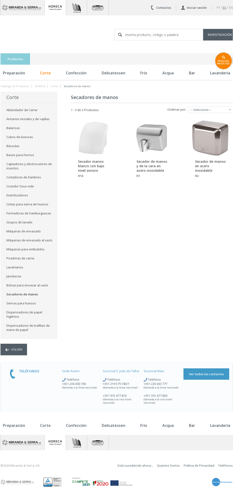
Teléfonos (225, 465)
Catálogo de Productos (14, 86)
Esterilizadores (17, 195)
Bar (192, 73)
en (231, 7)
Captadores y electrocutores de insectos (29, 166)
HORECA (40, 86)
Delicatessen (113, 73)
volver (13, 349)
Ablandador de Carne (21, 110)
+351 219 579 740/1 (116, 384)
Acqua (168, 73)
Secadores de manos (77, 86)
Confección (76, 73)
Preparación (14, 73)
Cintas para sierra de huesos (27, 204)
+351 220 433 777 (155, 384)
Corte (45, 73)
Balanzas (13, 128)
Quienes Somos (168, 465)
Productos (15, 59)
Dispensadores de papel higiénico (24, 314)
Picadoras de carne (20, 258)
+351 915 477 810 (115, 395)
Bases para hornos (20, 155)
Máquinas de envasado (23, 231)
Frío (143, 73)
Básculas (12, 146)
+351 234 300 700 (74, 384)
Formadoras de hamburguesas (28, 213)
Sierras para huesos (21, 303)
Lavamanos (14, 267)
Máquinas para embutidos (25, 249)
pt (218, 7)
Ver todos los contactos (206, 374)
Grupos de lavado (19, 222)
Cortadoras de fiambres (23, 177)
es (224, 7)
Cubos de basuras (19, 137)
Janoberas (13, 276)
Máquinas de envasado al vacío (29, 240)
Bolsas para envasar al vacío (27, 285)
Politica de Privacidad (199, 465)
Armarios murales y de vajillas (28, 119)
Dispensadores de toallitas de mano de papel (28, 327)
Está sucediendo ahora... (135, 465)
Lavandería (220, 425)
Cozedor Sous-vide (20, 186)
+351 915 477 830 (155, 395)
